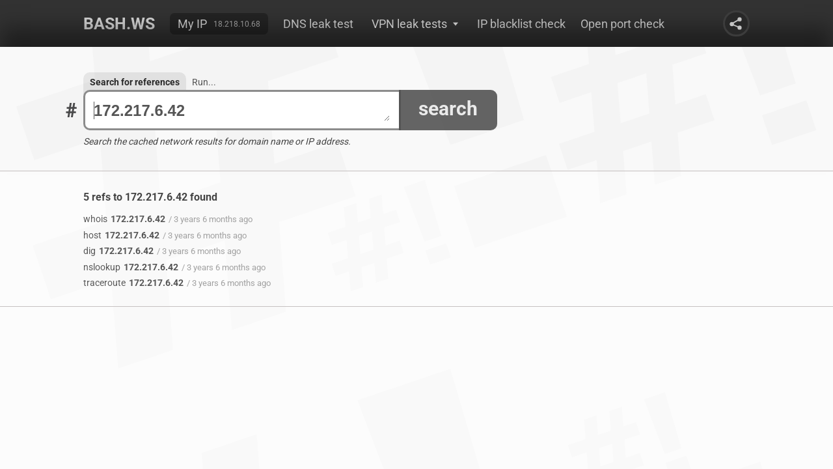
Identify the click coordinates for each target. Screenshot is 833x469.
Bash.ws (119, 23)
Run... (204, 82)
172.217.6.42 (242, 110)
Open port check (622, 24)
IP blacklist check (521, 24)
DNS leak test (318, 24)
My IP (192, 24)
